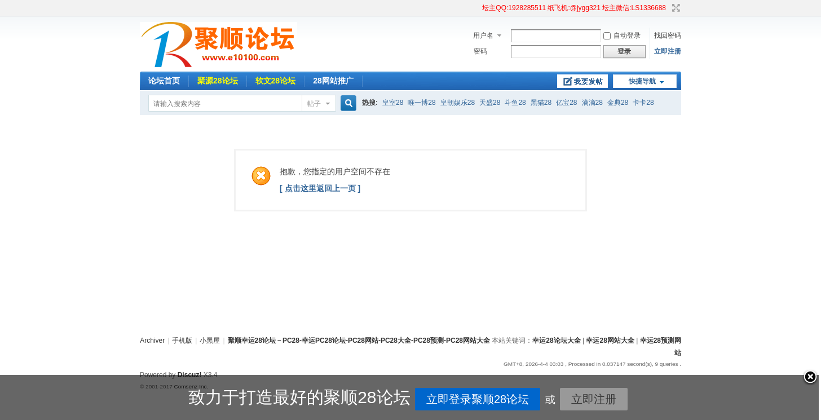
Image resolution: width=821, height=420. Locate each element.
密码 (480, 51)
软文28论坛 (275, 80)
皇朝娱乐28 (457, 103)
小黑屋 (210, 340)
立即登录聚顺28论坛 (435, 399)
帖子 (314, 104)
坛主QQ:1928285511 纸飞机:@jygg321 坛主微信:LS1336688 (574, 8)
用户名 (483, 35)
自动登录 (622, 35)
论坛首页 (164, 80)
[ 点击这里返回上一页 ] (320, 188)
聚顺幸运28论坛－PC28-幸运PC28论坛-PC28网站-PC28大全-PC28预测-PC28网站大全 (359, 340)
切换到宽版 (674, 8)
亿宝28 (566, 103)
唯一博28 (421, 103)
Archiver (152, 340)
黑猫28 (541, 103)
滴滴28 (592, 103)
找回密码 (667, 35)
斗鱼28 (515, 103)
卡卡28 (643, 103)
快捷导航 (642, 81)
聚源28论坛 (217, 80)
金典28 (617, 103)
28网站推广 (333, 80)
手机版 (182, 340)
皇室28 (392, 103)
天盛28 (489, 103)
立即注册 (667, 51)
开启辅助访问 (477, 8)
